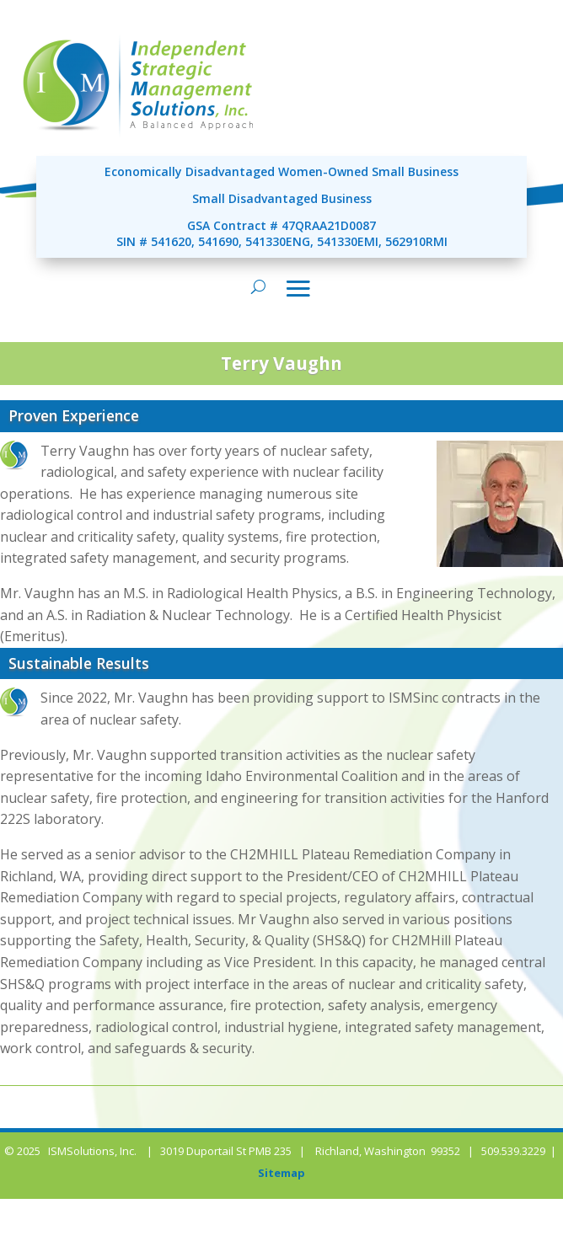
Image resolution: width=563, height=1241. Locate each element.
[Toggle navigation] (298, 288)
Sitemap (281, 1172)
